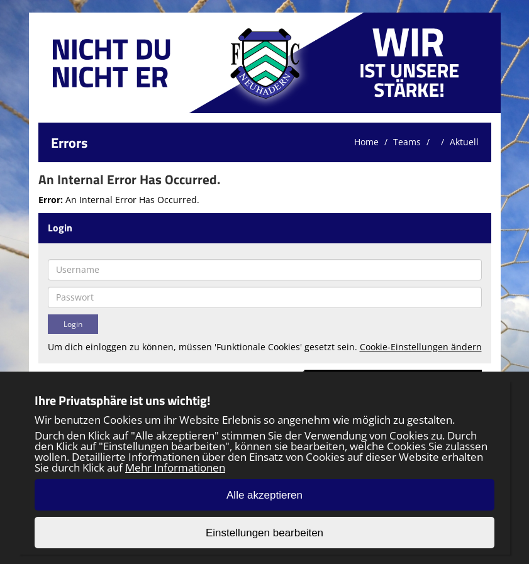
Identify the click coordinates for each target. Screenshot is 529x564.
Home (366, 142)
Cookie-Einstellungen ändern (421, 347)
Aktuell (464, 142)
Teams (407, 142)
